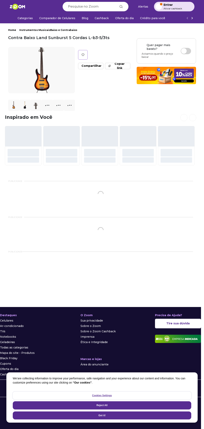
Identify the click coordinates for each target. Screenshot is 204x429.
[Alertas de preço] (141, 6)
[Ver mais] (192, 18)
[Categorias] (23, 18)
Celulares (6, 320)
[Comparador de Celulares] (57, 18)
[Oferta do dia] (124, 18)
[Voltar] (187, 18)
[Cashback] (101, 18)
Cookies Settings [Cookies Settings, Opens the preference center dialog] (102, 395)
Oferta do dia (9, 369)
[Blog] (84, 18)
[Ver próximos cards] (192, 117)
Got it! (102, 415)
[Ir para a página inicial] (17, 6)
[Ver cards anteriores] (183, 117)
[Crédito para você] (152, 18)
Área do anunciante (94, 364)
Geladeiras (7, 342)
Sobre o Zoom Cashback (98, 331)
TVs (2, 331)
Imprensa (87, 336)
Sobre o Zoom (90, 326)
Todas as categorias (14, 347)
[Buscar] (121, 6)
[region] (102, 397)
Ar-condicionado (12, 326)
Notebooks (8, 336)
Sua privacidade (91, 320)
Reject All (101, 405)
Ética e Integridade (94, 342)
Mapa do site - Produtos (17, 353)
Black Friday (9, 358)
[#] (23, 145)
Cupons (5, 363)
